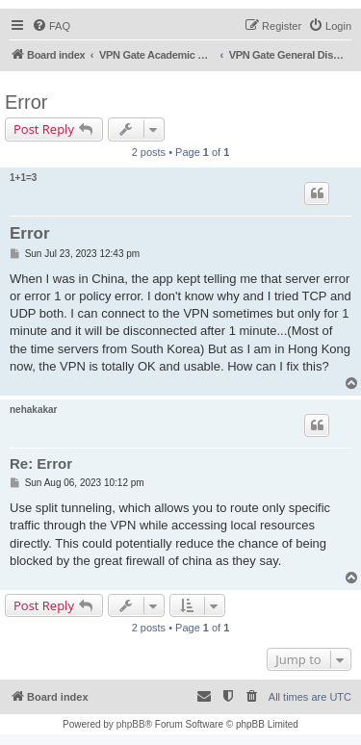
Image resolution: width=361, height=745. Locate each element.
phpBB (130, 724)
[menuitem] (51, 26)
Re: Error (41, 463)
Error (26, 102)
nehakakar (33, 409)
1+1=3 (23, 177)
